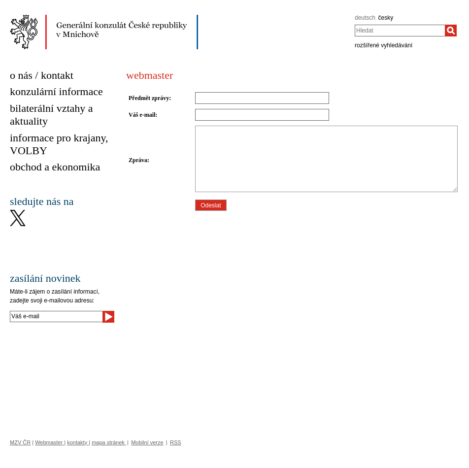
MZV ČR (20, 442)
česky (386, 17)
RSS (175, 442)
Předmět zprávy (149, 98)
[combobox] (400, 30)
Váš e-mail (142, 114)
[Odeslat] (108, 317)
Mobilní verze (147, 442)
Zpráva (138, 160)
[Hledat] (451, 30)
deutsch (365, 17)
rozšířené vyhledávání (383, 45)
